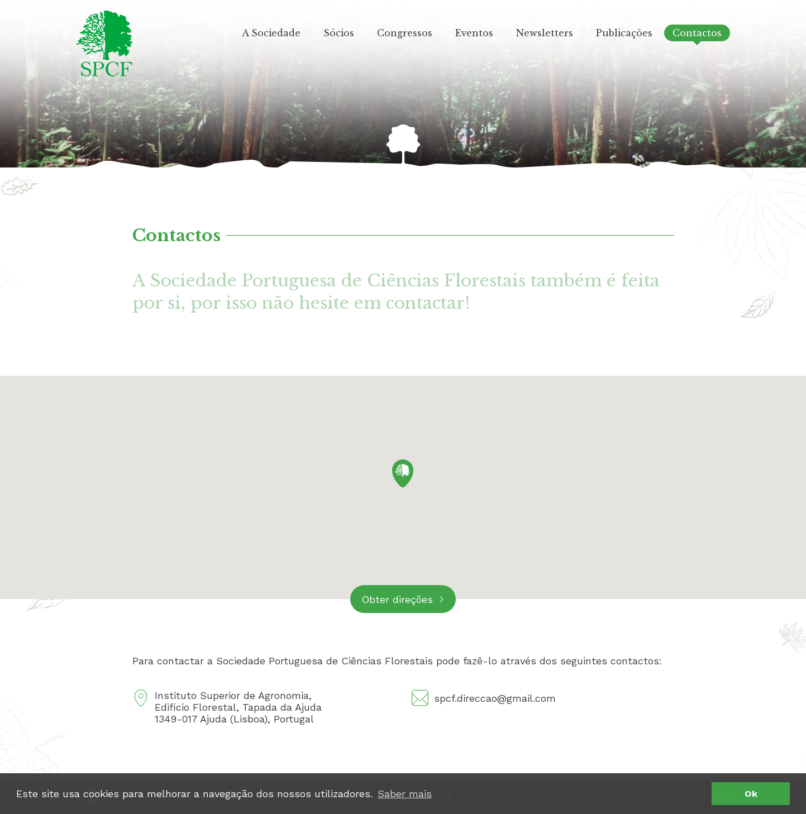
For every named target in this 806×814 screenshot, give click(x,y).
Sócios (338, 33)
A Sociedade (271, 33)
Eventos (474, 33)
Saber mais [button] (405, 793)
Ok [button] (751, 793)
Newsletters (544, 33)
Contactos (697, 33)
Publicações (624, 33)
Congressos (404, 33)
